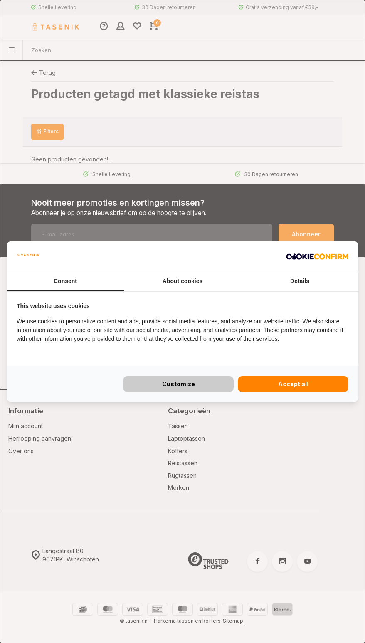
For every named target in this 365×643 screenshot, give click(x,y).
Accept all (293, 383)
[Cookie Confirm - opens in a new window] (317, 256)
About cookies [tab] (182, 281)
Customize (178, 383)
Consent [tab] (65, 281)
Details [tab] (299, 281)
